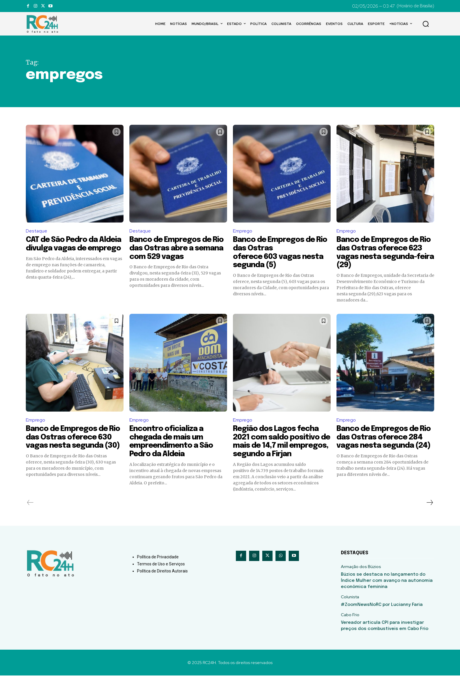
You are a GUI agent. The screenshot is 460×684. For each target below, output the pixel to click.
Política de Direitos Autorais (162, 579)
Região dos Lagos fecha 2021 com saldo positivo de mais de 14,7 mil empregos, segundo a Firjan (277, 445)
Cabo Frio (350, 623)
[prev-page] (30, 511)
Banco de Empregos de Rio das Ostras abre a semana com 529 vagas (172, 248)
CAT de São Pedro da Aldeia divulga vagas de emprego (69, 248)
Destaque (37, 231)
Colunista (350, 605)
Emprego (242, 231)
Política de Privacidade (158, 565)
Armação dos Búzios (361, 575)
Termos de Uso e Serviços (161, 572)
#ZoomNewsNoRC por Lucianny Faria (382, 613)
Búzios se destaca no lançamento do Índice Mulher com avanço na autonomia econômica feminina (387, 589)
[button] (425, 23)
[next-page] (429, 511)
